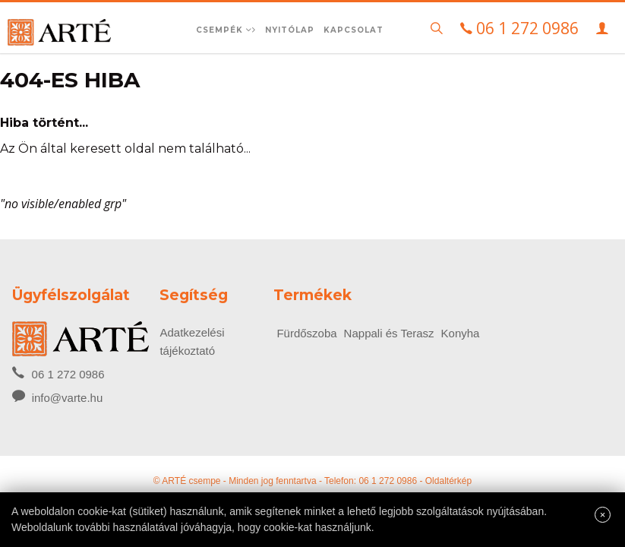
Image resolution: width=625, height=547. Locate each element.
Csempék (226, 30)
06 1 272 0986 (58, 373)
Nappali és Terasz (389, 333)
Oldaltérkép (448, 481)
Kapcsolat (354, 30)
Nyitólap (289, 30)
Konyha (460, 333)
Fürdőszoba (306, 333)
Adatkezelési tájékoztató (191, 341)
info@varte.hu (67, 397)
